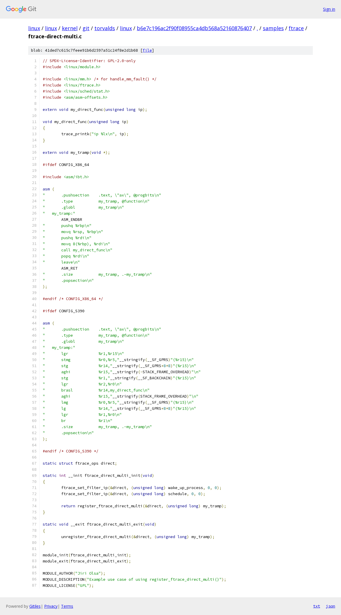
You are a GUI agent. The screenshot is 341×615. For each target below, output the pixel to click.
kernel (70, 28)
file (147, 50)
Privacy (51, 606)
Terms (67, 606)
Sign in (329, 9)
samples (273, 28)
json (330, 606)
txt (316, 606)
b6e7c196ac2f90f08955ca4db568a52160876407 (194, 28)
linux (34, 28)
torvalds (104, 28)
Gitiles (35, 606)
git (85, 28)
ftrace (296, 28)
